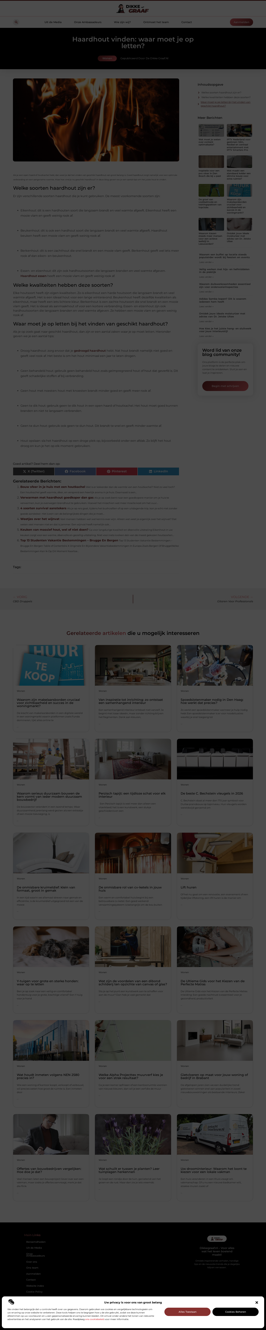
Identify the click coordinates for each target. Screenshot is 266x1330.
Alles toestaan (188, 1311)
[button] (257, 1302)
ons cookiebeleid (94, 1319)
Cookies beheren (235, 1311)
